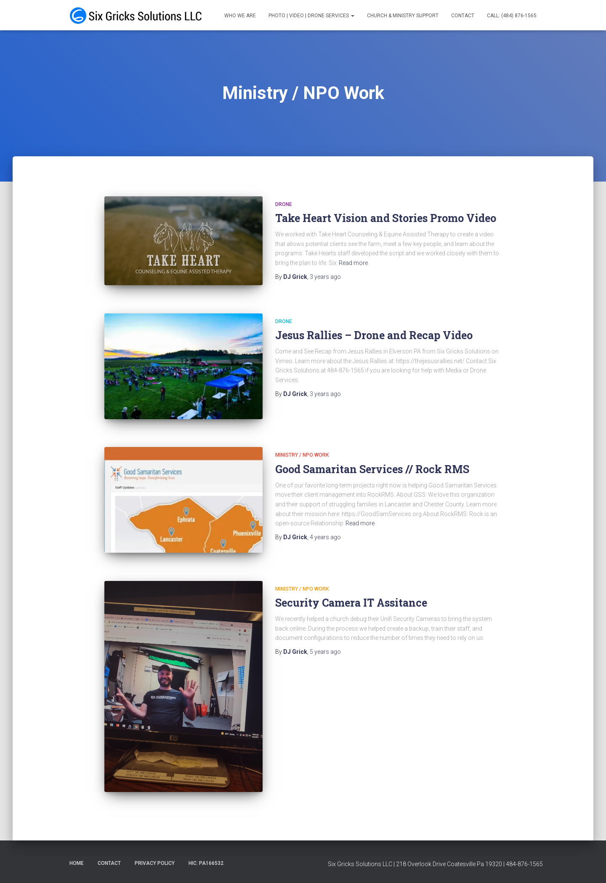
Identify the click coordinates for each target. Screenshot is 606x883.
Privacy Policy (155, 863)
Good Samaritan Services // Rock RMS (372, 469)
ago (325, 276)
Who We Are (240, 16)
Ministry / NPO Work (302, 455)
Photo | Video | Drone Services (311, 16)
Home (76, 863)
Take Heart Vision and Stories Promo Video (385, 218)
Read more (353, 263)
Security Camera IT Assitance (351, 603)
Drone (283, 204)
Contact (462, 16)
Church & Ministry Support (403, 16)
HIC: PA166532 (206, 863)
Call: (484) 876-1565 (512, 16)
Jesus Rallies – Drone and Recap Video (374, 335)
